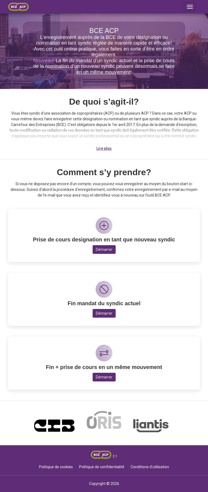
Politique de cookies (56, 467)
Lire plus (104, 148)
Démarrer (104, 249)
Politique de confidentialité (101, 467)
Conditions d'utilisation (150, 467)
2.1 (115, 456)
